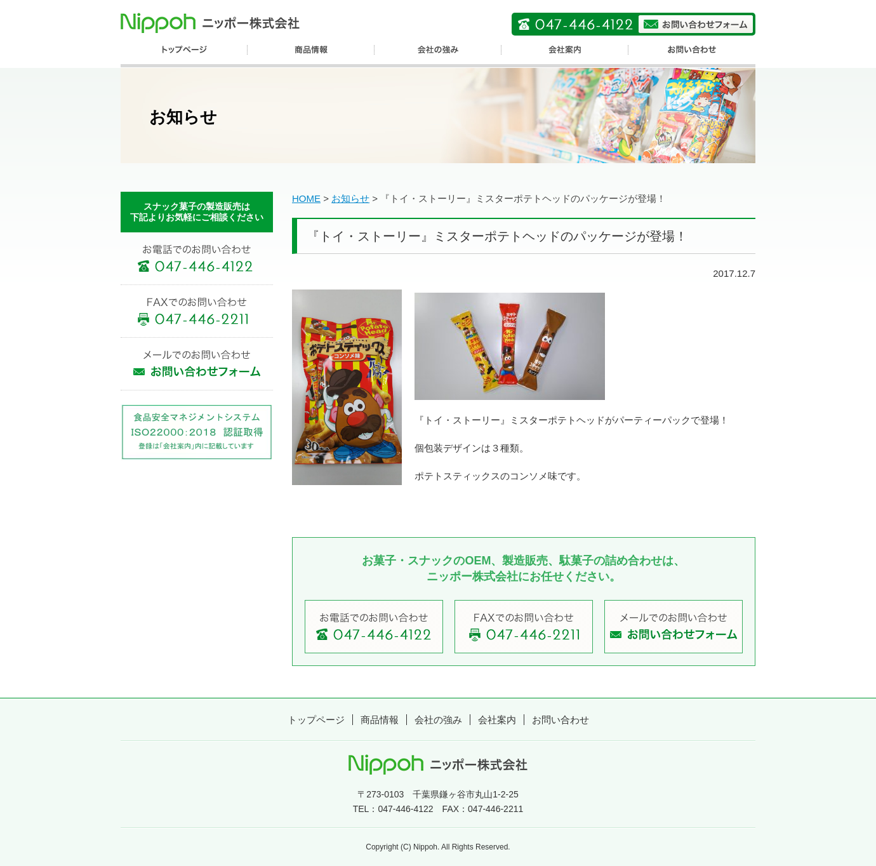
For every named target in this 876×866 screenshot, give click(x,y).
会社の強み (438, 719)
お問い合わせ (560, 719)
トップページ (316, 719)
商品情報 (380, 719)
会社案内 (497, 719)
